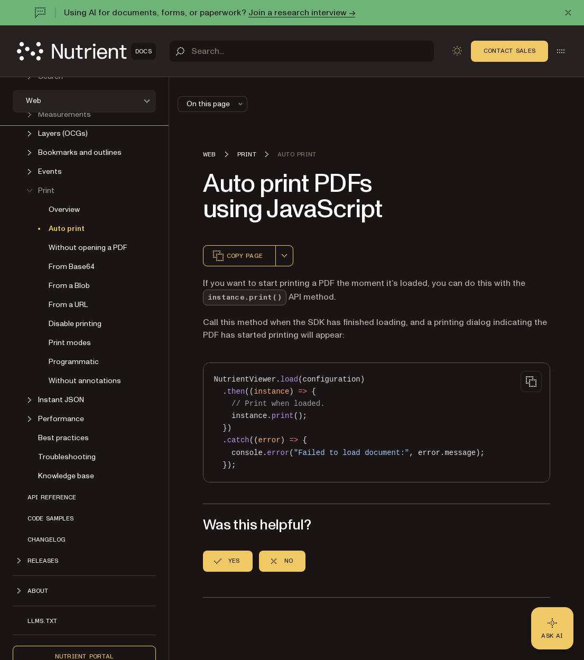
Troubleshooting (67, 457)
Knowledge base (66, 476)
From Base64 (72, 267)
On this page (216, 104)
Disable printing (75, 324)
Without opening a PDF (88, 248)
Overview (64, 209)
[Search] (302, 51)
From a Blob (69, 286)
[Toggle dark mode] (457, 50)
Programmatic (74, 362)
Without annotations (85, 381)
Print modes (70, 343)
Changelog (46, 539)
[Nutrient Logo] (86, 51)
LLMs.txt (42, 621)
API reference (51, 497)
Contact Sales (509, 51)
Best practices (63, 438)
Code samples (50, 518)
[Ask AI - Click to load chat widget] (552, 628)
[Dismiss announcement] (568, 12)
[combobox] (284, 255)
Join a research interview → (301, 12)
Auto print (67, 229)
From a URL (68, 305)
